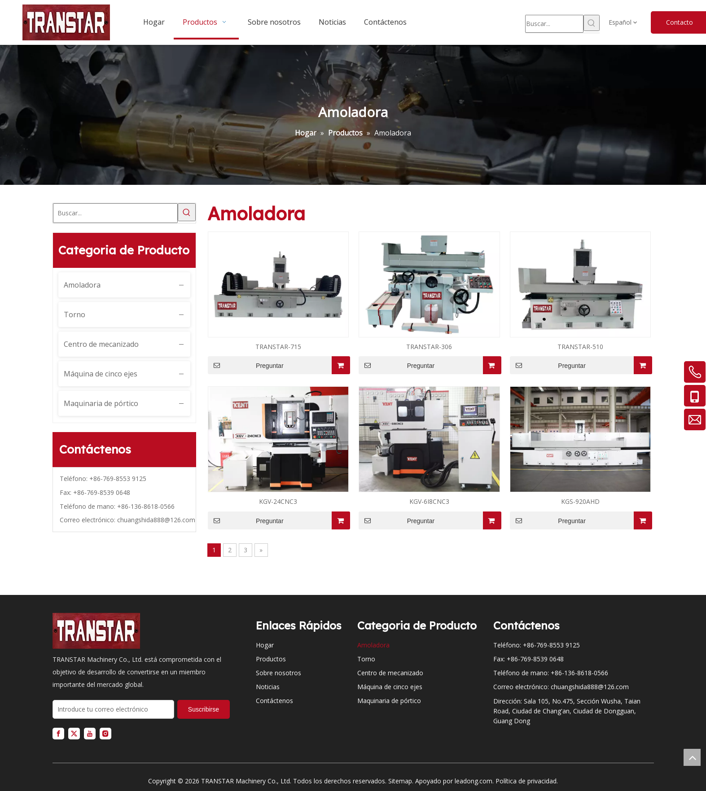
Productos (271, 659)
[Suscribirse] (203, 709)
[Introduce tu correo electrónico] (113, 709)
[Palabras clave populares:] (591, 23)
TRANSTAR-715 (278, 346)
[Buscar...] (554, 24)
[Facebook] (58, 733)
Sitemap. (400, 781)
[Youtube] (90, 733)
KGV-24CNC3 (278, 501)
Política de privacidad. (527, 781)
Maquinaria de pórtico (101, 403)
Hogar (265, 645)
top (692, 757)
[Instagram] (105, 733)
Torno (74, 314)
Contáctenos (274, 700)
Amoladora (82, 285)
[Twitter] (74, 733)
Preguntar (246, 365)
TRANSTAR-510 (580, 346)
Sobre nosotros (278, 673)
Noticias (268, 686)
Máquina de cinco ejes (100, 374)
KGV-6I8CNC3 (429, 501)
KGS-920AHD (580, 501)
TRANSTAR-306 (429, 346)
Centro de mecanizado (101, 344)
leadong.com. (474, 781)
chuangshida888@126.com (156, 520)
